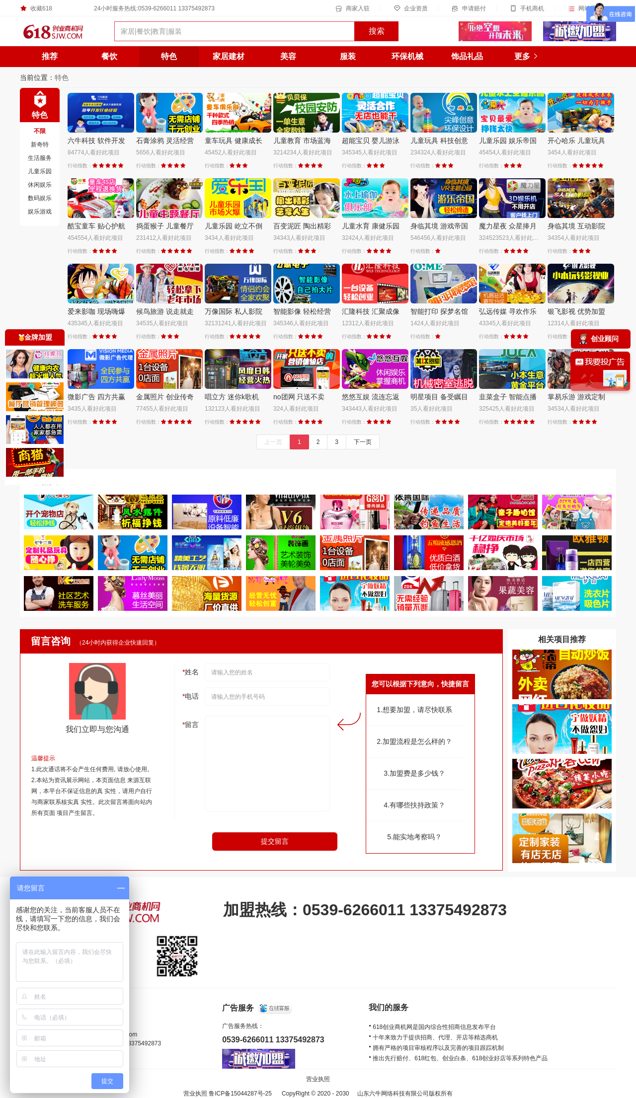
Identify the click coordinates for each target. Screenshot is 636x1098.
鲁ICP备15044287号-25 (240, 1093)
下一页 (363, 442)
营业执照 (318, 1079)
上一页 (273, 442)
